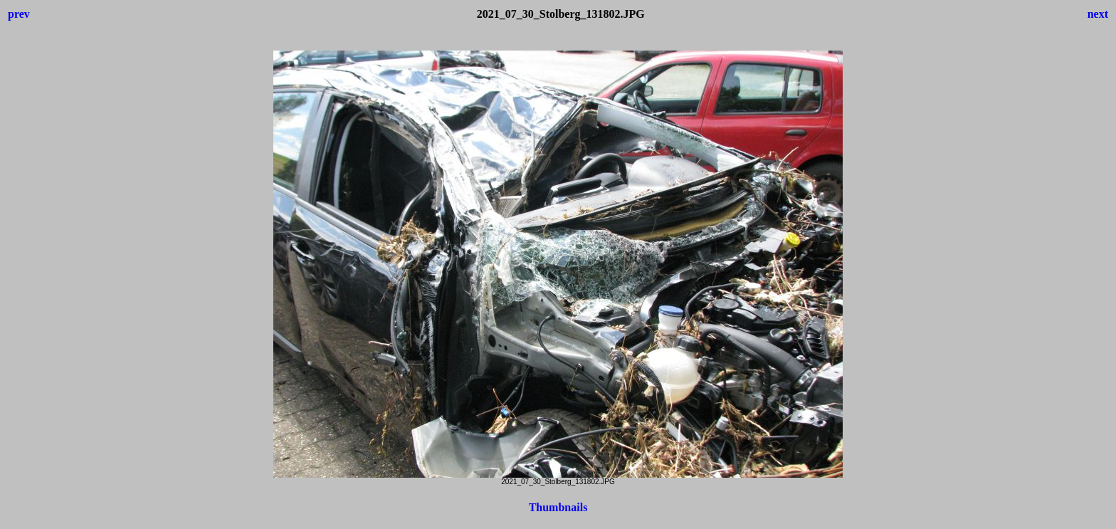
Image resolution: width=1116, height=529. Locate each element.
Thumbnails (558, 507)
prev (19, 14)
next (1098, 14)
